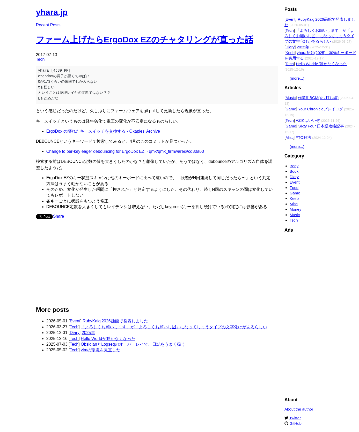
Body (294, 166)
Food (294, 187)
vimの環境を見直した (100, 350)
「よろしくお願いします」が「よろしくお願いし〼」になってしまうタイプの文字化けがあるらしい (174, 327)
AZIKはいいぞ (308, 120)
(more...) (297, 78)
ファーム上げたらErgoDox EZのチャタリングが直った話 (144, 39)
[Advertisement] (155, 265)
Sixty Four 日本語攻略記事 (321, 126)
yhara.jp (52, 12)
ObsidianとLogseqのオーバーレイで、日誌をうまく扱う (133, 344)
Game (290, 109)
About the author (298, 409)
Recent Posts (48, 25)
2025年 (88, 332)
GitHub (295, 423)
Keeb (290, 52)
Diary (74, 332)
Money (295, 209)
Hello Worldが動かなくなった (108, 338)
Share (58, 216)
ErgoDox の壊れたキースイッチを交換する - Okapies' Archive (103, 131)
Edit (270, 9)
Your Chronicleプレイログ (320, 109)
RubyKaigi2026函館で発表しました (115, 321)
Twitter (295, 418)
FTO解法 (303, 137)
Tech (40, 59)
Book (294, 171)
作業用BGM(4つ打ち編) (318, 97)
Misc (289, 137)
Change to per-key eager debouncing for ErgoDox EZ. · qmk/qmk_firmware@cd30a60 (125, 151)
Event (75, 321)
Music (290, 97)
